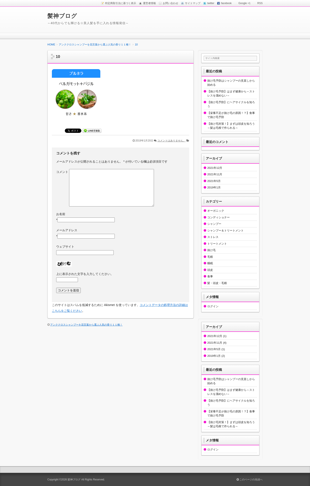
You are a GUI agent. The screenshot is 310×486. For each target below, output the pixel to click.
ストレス (213, 237)
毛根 (210, 256)
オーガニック (215, 210)
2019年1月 (214, 187)
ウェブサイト (65, 246)
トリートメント (217, 243)
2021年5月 (214, 181)
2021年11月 (214, 174)
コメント (62, 172)
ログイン (213, 306)
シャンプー (214, 223)
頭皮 (210, 270)
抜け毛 (211, 250)
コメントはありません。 (171, 140)
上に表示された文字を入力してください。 (84, 274)
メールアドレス (66, 230)
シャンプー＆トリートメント (225, 230)
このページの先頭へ (250, 479)
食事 (210, 276)
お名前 (60, 214)
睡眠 (210, 263)
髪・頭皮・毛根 (217, 283)
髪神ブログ (62, 16)
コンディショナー (218, 217)
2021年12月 (214, 167)
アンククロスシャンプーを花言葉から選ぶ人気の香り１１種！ (86, 324)
